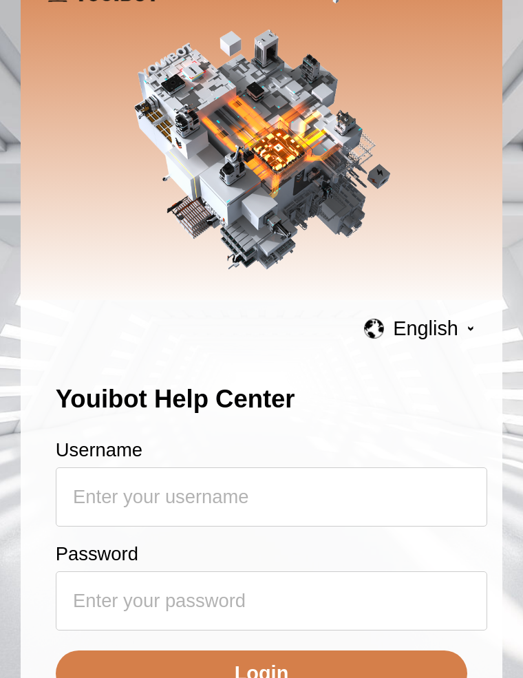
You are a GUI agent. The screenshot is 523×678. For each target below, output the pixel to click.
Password (97, 553)
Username (99, 449)
